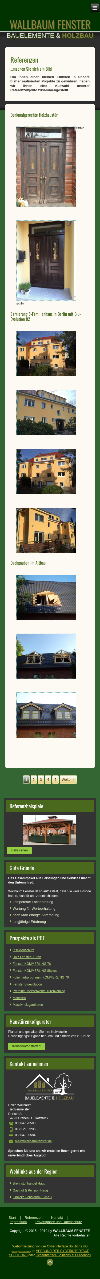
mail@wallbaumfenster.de (33, 1141)
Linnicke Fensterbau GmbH (32, 1197)
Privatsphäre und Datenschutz (58, 1222)
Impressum (18, 1222)
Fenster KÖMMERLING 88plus (35, 971)
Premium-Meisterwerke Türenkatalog (39, 991)
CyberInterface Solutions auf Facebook (63, 1255)
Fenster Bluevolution (27, 984)
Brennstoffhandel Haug (29, 1183)
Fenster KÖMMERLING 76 (32, 964)
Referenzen (33, 1218)
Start (12, 1218)
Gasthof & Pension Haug (30, 1190)
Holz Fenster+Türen (27, 957)
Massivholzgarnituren (28, 1005)
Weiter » (68, 780)
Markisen (19, 998)
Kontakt (57, 1218)
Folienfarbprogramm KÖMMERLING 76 (41, 977)
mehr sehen (19, 850)
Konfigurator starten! (26, 1046)
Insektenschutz (23, 950)
